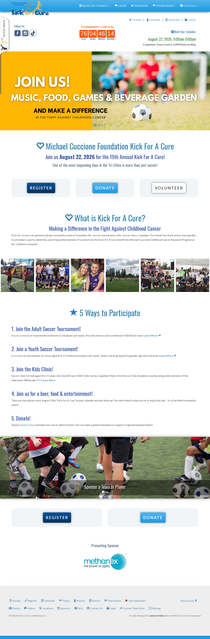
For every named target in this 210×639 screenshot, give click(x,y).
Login (111, 608)
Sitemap (155, 608)
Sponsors (64, 608)
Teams (64, 600)
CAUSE (120, 5)
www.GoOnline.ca (158, 615)
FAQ (78, 608)
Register (30, 600)
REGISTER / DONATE (94, 5)
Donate (15, 600)
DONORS (172, 19)
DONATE (105, 188)
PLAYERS (153, 19)
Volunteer (48, 600)
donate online (27, 424)
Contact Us (95, 608)
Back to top (189, 600)
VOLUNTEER (169, 188)
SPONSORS (139, 5)
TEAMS (135, 19)
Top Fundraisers (135, 600)
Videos (29, 608)
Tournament (112, 600)
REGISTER (41, 188)
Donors (94, 600)
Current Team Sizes (132, 608)
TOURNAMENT (164, 5)
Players (79, 600)
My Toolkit (5, 36)
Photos (14, 608)
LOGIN (190, 19)
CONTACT (189, 5)
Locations (46, 608)
